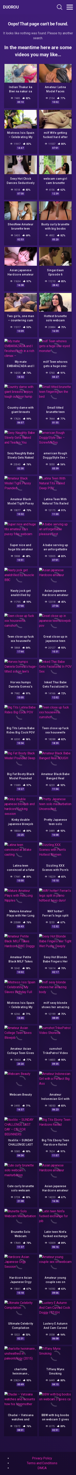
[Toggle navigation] (69, 7)
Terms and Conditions (42, 1463)
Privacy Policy (42, 1458)
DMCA (42, 1468)
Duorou (11, 7)
